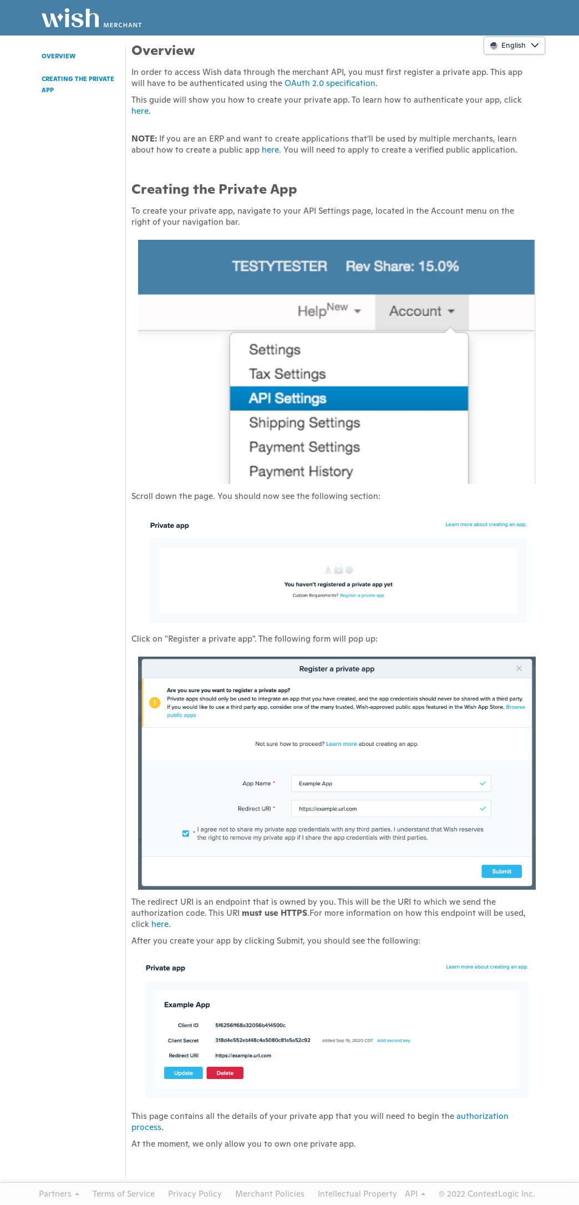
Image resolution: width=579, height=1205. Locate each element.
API (415, 1193)
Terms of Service (124, 1193)
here (140, 110)
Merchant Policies (269, 1193)
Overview (58, 56)
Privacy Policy (195, 1193)
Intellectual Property (357, 1193)
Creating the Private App (78, 84)
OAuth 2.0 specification (330, 83)
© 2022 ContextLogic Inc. (487, 1193)
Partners (59, 1193)
